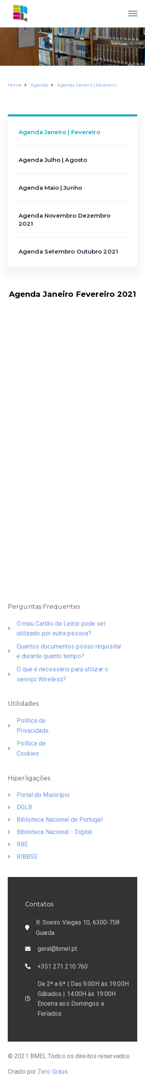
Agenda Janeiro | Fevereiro (59, 132)
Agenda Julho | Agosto (53, 159)
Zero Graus (53, 1071)
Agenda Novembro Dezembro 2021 (64, 219)
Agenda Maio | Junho (50, 187)
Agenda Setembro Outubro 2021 (68, 251)
